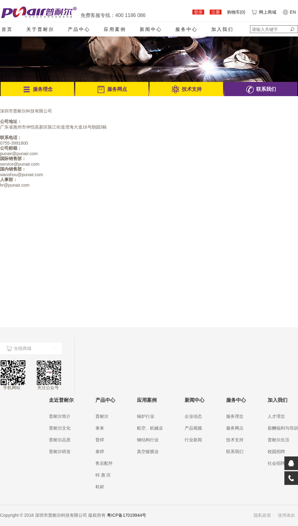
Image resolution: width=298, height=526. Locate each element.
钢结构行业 (148, 439)
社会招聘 (276, 463)
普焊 (99, 439)
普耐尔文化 (60, 428)
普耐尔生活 (278, 439)
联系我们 (234, 451)
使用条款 (286, 515)
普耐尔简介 (60, 416)
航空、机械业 (150, 428)
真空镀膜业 (148, 451)
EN (289, 12)
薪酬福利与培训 (283, 428)
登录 (198, 12)
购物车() (236, 12)
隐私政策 (262, 515)
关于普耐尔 (40, 29)
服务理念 (234, 416)
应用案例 (115, 29)
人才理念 (276, 416)
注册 (215, 12)
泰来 (99, 428)
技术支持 (234, 439)
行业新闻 (193, 439)
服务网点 (234, 428)
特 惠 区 (103, 475)
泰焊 (99, 451)
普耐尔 (101, 416)
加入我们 (222, 29)
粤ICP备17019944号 (127, 515)
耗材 (99, 486)
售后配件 (104, 463)
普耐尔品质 (60, 439)
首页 (7, 29)
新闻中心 (151, 29)
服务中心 (186, 29)
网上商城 (263, 12)
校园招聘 (276, 451)
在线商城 (22, 348)
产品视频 (193, 428)
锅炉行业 (145, 416)
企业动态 (193, 416)
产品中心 (79, 29)
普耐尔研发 (60, 451)
